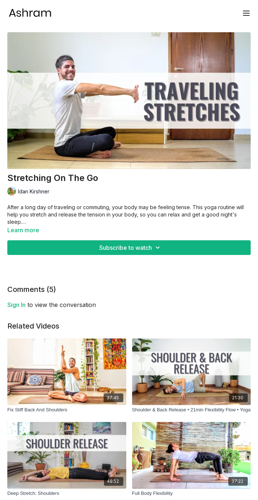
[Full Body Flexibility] (191, 493)
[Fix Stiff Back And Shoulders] (66, 410)
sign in (16, 304)
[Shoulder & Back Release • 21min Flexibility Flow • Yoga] (191, 410)
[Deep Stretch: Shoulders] (66, 493)
